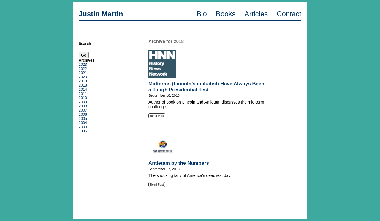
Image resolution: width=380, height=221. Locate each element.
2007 (83, 110)
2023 (83, 64)
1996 (83, 131)
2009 (83, 102)
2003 (83, 127)
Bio (202, 14)
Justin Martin (101, 14)
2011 (83, 94)
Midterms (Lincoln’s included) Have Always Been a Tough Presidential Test (206, 87)
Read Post (157, 115)
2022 (83, 69)
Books (226, 14)
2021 (83, 73)
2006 (83, 114)
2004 (83, 123)
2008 (83, 106)
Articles (256, 14)
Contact (289, 14)
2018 (83, 85)
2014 (83, 89)
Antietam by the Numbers (178, 163)
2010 (83, 98)
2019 (83, 81)
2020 (83, 77)
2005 (83, 119)
